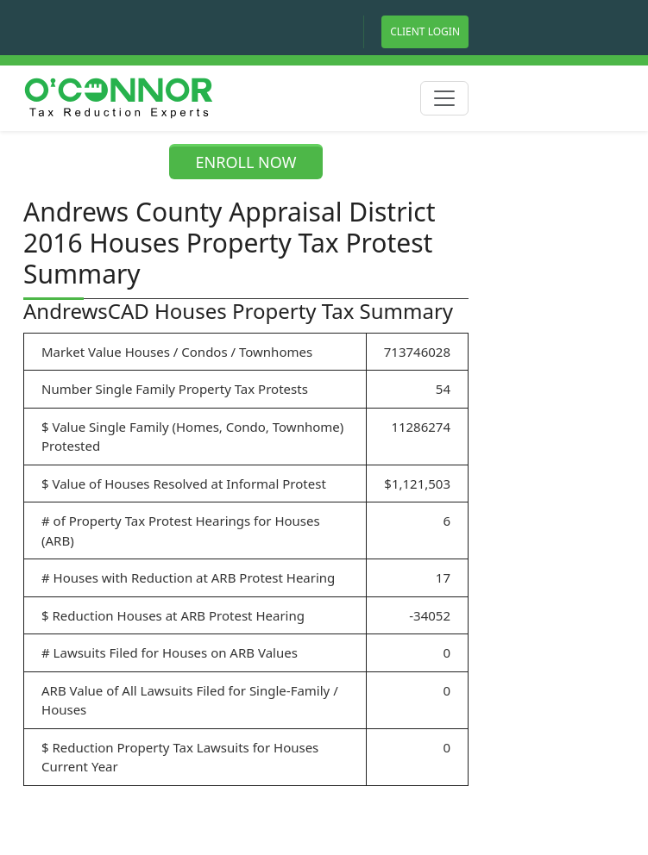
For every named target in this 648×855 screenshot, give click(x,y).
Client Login (425, 31)
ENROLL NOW (246, 162)
